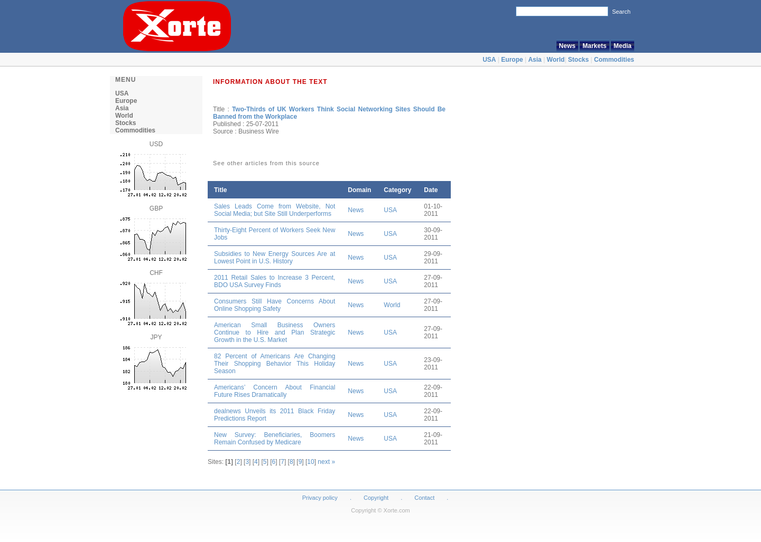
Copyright (376, 498)
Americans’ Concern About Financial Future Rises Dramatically (274, 391)
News (567, 46)
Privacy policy (320, 498)
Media (623, 46)
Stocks (578, 59)
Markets (594, 46)
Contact (424, 498)
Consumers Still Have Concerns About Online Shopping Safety (274, 305)
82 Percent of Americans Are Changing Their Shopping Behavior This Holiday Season (274, 364)
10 (310, 461)
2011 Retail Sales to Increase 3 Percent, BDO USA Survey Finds (274, 281)
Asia (534, 59)
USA (489, 59)
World (556, 59)
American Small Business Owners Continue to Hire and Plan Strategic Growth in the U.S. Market (274, 332)
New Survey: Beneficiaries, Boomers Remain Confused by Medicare (274, 438)
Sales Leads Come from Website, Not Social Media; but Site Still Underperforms (274, 210)
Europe (512, 59)
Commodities (614, 59)
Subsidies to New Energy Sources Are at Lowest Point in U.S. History (274, 257)
